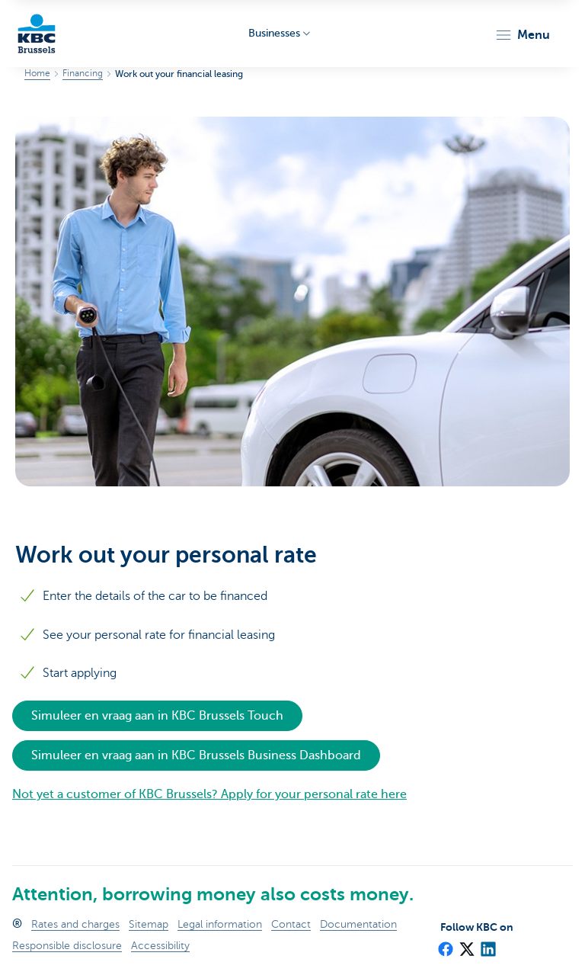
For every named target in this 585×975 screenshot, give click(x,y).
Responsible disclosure (67, 945)
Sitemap (148, 924)
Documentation (358, 924)
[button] (522, 35)
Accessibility (160, 945)
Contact (291, 924)
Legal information (219, 924)
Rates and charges (75, 924)
